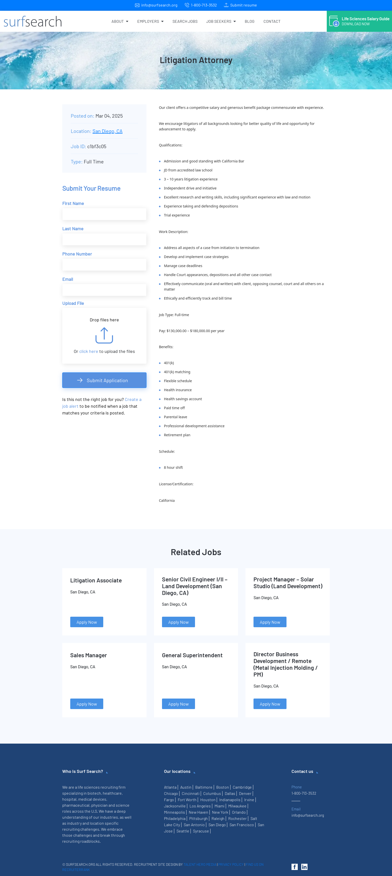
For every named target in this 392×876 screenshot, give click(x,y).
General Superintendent (192, 655)
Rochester (237, 818)
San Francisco (242, 824)
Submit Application (107, 380)
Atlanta (170, 787)
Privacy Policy (231, 864)
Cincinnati (191, 793)
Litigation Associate (96, 580)
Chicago (171, 793)
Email (67, 279)
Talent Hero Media (200, 864)
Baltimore (203, 787)
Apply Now (86, 622)
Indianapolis (229, 799)
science (123, 805)
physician (99, 805)
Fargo (169, 799)
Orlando (239, 812)
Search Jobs (185, 21)
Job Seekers (221, 21)
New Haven (198, 812)
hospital (69, 799)
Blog (249, 21)
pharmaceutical (76, 805)
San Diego (217, 824)
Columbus (212, 793)
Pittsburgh (198, 818)
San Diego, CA (107, 131)
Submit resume (243, 5)
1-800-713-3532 (204, 5)
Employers (150, 21)
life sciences (89, 787)
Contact (272, 21)
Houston (208, 799)
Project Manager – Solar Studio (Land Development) (288, 582)
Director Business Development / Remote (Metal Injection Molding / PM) (286, 664)
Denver (245, 793)
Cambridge (242, 787)
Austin (186, 787)
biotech (94, 793)
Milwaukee (237, 805)
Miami (219, 805)
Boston (222, 787)
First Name (73, 203)
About (120, 21)
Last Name (73, 228)
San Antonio (194, 824)
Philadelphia (175, 818)
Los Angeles (200, 805)
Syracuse (201, 830)
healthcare (112, 793)
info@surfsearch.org (159, 5)
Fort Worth (187, 799)
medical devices (92, 799)
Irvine (249, 799)
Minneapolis (174, 812)
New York (220, 812)
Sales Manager (88, 655)
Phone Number (77, 254)
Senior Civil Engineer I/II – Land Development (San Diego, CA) (195, 586)
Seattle (182, 830)
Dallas (230, 793)
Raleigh (218, 818)
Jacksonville (175, 805)
